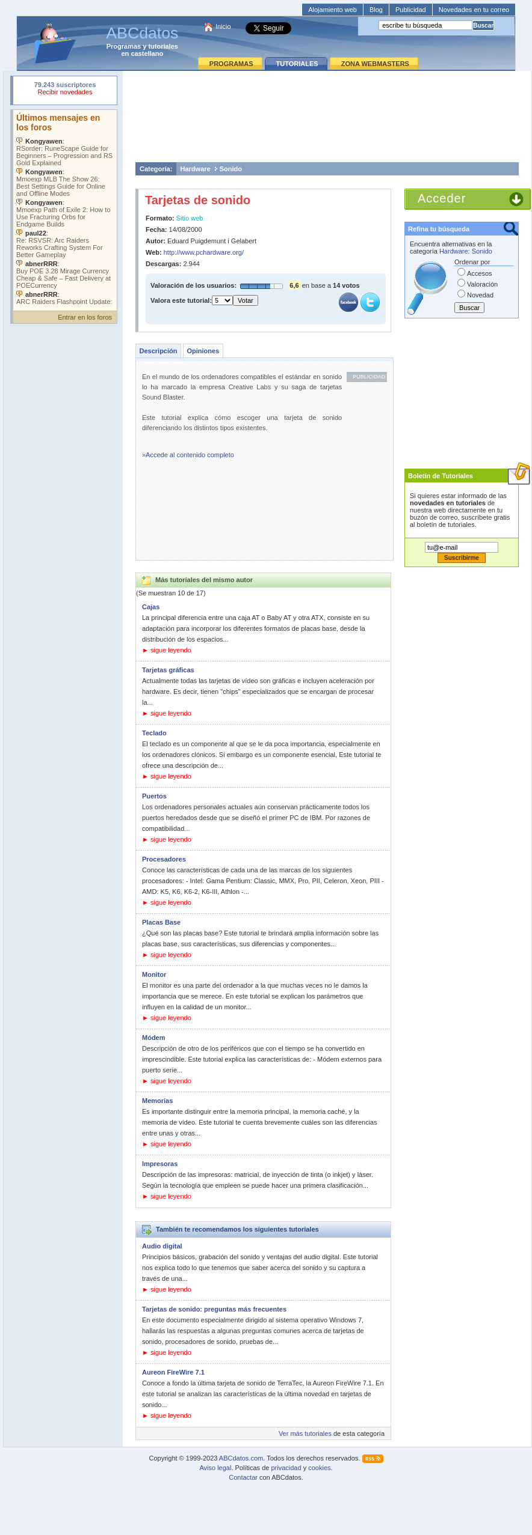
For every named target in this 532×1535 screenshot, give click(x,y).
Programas (124, 46)
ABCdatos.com (241, 1458)
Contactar (243, 1477)
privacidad (286, 1467)
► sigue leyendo (166, 650)
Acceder (442, 198)
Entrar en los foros (85, 317)
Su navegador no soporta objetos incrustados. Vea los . (65, 207)
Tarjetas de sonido (197, 200)
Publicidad (410, 9)
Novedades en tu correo (474, 9)
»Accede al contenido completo (188, 454)
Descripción (159, 350)
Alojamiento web (332, 9)
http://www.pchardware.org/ (204, 252)
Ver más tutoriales (305, 1433)
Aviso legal (215, 1467)
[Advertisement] (327, 116)
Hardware (196, 168)
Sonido (231, 168)
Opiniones (203, 350)
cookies (319, 1467)
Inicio (223, 26)
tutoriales (163, 46)
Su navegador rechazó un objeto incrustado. (65, 90)
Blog (376, 9)
